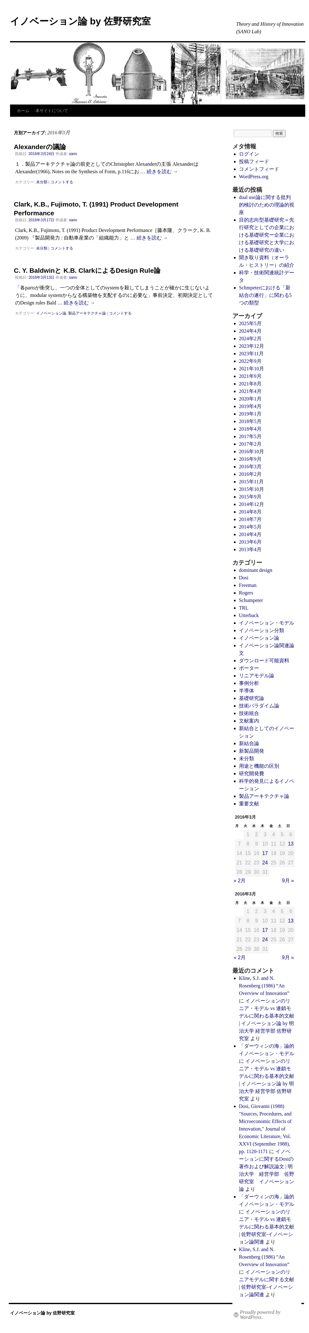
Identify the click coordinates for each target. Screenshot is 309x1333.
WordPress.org (253, 176)
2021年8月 (250, 383)
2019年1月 (250, 414)
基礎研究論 (251, 698)
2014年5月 (250, 526)
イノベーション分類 (261, 630)
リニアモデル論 (256, 675)
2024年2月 (250, 338)
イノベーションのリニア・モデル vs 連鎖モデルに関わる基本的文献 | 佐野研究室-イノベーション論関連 (266, 1226)
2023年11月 (251, 353)
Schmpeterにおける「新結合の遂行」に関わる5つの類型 (265, 295)
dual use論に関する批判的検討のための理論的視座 (266, 205)
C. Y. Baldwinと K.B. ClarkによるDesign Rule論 (87, 270)
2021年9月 (250, 376)
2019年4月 (250, 406)
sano (73, 154)
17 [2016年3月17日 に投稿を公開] (265, 853)
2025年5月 (250, 323)
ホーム (23, 110)
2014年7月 (250, 519)
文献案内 (249, 720)
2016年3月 (250, 466)
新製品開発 (251, 751)
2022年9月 (250, 361)
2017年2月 (250, 444)
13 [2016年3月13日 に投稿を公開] (291, 844)
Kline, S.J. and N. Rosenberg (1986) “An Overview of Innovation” (264, 986)
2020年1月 (250, 398)
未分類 (41, 182)
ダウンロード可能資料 (264, 660)
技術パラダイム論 (259, 705)
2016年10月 (251, 451)
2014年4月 (250, 534)
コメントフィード (259, 169)
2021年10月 (251, 368)
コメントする (62, 182)
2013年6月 (250, 542)
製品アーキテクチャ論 (87, 313)
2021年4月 (250, 391)
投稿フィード (254, 161)
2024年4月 (250, 331)
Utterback (249, 615)
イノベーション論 (51, 313)
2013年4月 (250, 549)
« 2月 (240, 880)
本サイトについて (51, 110)
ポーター (249, 668)
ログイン (249, 154)
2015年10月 (251, 489)
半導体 (246, 690)
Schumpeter (251, 600)
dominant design (255, 570)
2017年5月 (250, 436)
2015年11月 (251, 481)
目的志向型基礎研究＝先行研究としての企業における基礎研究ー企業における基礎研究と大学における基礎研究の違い (266, 235)
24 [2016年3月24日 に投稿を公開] (265, 862)
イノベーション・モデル (266, 623)
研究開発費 (251, 773)
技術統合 (249, 713)
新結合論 (249, 743)
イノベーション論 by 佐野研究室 (80, 21)
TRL (243, 607)
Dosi (243, 577)
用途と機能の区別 (259, 766)
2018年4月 (250, 429)
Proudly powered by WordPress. (260, 1315)
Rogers (246, 592)
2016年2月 (250, 474)
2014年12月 (251, 504)
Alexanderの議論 (40, 146)
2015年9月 (250, 496)
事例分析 (249, 683)
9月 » (288, 880)
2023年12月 (251, 346)
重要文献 (249, 803)
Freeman (248, 585)
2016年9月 (250, 459)
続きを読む (162, 171)
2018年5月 (250, 421)
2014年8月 (250, 511)
